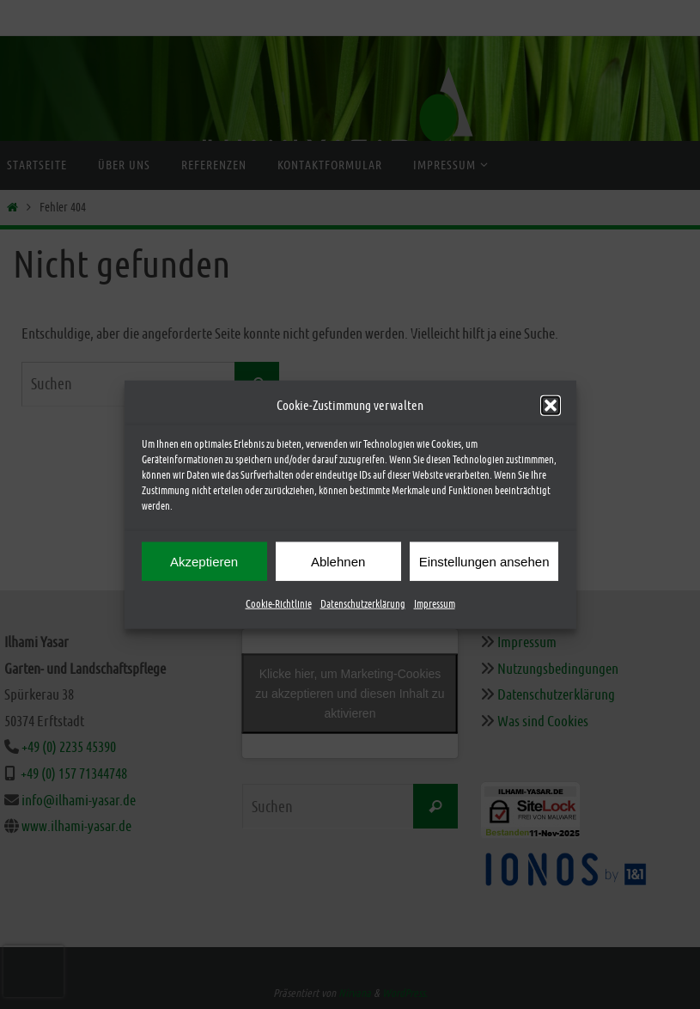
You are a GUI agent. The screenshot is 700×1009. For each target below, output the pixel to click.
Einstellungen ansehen (484, 563)
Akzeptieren (204, 563)
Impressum (434, 607)
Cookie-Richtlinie (279, 607)
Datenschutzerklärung (362, 607)
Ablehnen (338, 563)
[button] (550, 407)
